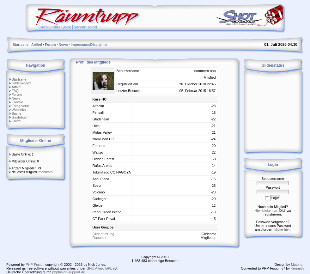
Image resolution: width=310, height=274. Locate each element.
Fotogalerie (20, 106)
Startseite (19, 79)
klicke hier (281, 229)
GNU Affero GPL (99, 268)
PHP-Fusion (35, 264)
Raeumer (100, 238)
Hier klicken (264, 210)
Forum (17, 94)
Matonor (297, 264)
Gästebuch (20, 117)
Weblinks (19, 110)
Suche (16, 113)
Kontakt (17, 102)
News (16, 98)
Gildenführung (103, 234)
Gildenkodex (21, 83)
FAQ (15, 91)
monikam (46, 172)
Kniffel (16, 121)
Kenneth (297, 268)
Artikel (16, 87)
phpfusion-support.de (68, 272)
